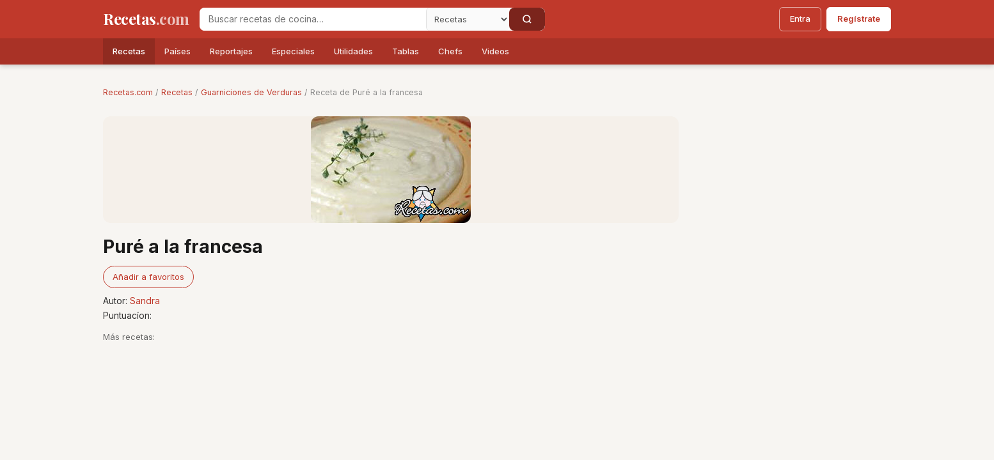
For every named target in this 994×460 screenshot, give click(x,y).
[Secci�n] (467, 19)
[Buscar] (527, 19)
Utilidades (353, 51)
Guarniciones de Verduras (251, 92)
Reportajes (231, 51)
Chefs (450, 51)
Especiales (293, 51)
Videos (495, 51)
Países (177, 51)
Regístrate (858, 18)
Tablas (405, 51)
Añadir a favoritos (148, 277)
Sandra (145, 300)
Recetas (129, 51)
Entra (800, 18)
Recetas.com (128, 92)
